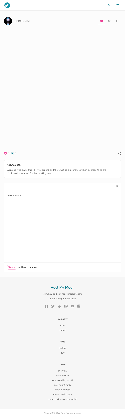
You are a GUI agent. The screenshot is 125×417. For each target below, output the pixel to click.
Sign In (11, 267)
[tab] (101, 21)
